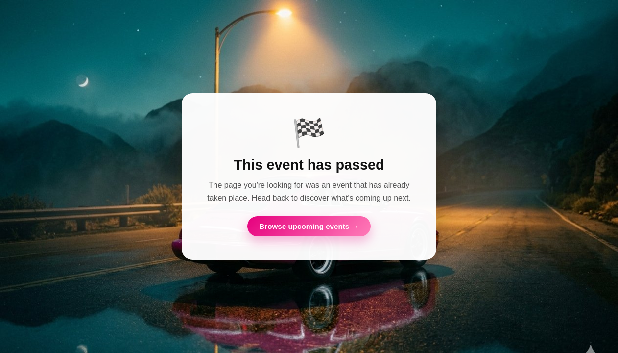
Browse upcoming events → (308, 226)
